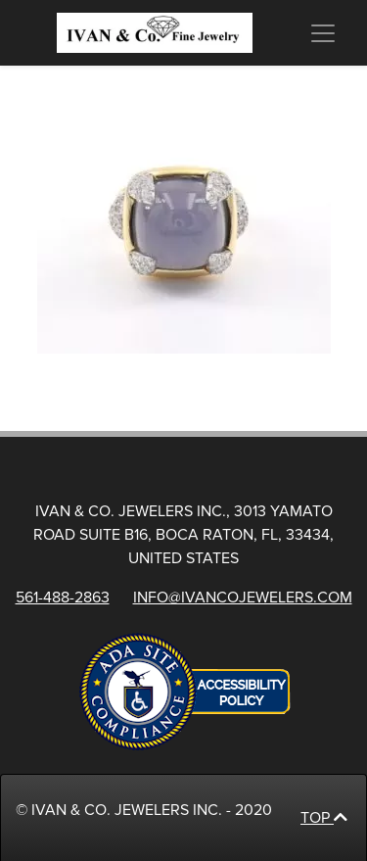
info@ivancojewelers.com (242, 597)
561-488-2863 (63, 597)
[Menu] (322, 33)
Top (323, 818)
